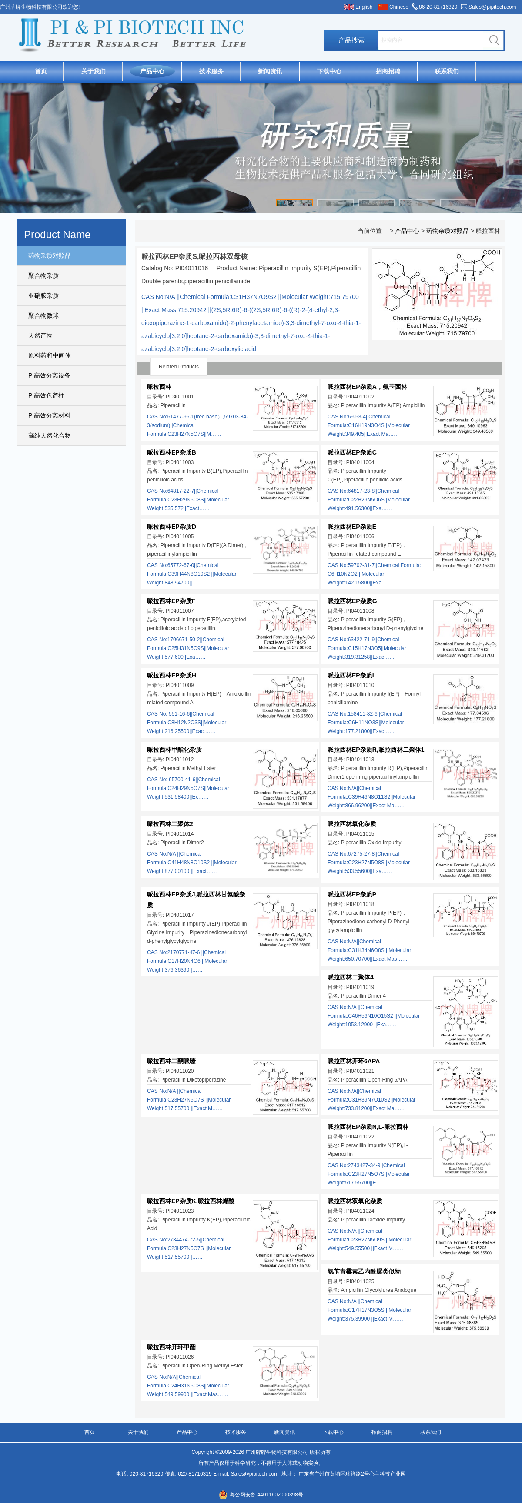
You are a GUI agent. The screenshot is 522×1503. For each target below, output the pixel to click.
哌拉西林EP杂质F (171, 600)
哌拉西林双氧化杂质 (355, 1201)
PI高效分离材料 (49, 415)
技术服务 (211, 71)
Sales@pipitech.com (492, 7)
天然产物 (40, 335)
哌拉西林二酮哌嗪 (171, 1061)
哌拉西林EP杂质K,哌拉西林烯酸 (190, 1201)
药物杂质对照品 (49, 255)
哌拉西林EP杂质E (352, 526)
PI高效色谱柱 (46, 395)
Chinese (398, 7)
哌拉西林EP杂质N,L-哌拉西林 (368, 1126)
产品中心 (152, 71)
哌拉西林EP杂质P (352, 894)
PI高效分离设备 (49, 375)
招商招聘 (388, 71)
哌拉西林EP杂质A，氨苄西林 (367, 386)
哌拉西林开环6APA (354, 1061)
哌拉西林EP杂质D (171, 526)
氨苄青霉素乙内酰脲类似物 (364, 1271)
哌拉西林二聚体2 (170, 823)
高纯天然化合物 (49, 435)
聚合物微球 (43, 315)
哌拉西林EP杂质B (171, 452)
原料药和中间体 (49, 355)
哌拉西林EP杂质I (351, 675)
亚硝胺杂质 (43, 295)
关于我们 (93, 71)
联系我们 (447, 71)
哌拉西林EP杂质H (171, 675)
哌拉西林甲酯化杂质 (174, 749)
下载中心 (329, 71)
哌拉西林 (159, 386)
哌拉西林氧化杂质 (352, 823)
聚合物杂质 (43, 275)
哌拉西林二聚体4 (351, 977)
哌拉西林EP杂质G (352, 600)
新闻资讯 (270, 71)
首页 (41, 71)
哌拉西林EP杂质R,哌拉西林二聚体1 (376, 749)
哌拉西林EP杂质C (352, 452)
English (363, 7)
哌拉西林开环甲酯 (171, 1347)
